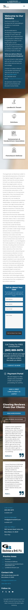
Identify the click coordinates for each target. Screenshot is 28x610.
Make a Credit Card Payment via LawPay (14, 391)
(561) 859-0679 (12, 74)
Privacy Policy (17, 601)
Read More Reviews (14, 413)
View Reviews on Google (14, 419)
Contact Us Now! (14, 365)
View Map (7, 534)
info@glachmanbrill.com (15, 79)
